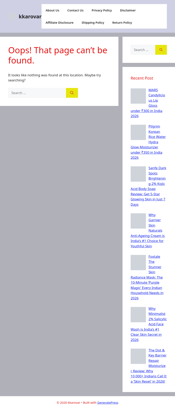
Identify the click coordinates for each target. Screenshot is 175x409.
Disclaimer (128, 10)
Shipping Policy (93, 22)
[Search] (72, 93)
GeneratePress (107, 402)
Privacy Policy (102, 10)
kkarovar (30, 16)
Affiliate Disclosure (59, 22)
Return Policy (122, 22)
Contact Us (75, 10)
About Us (52, 10)
